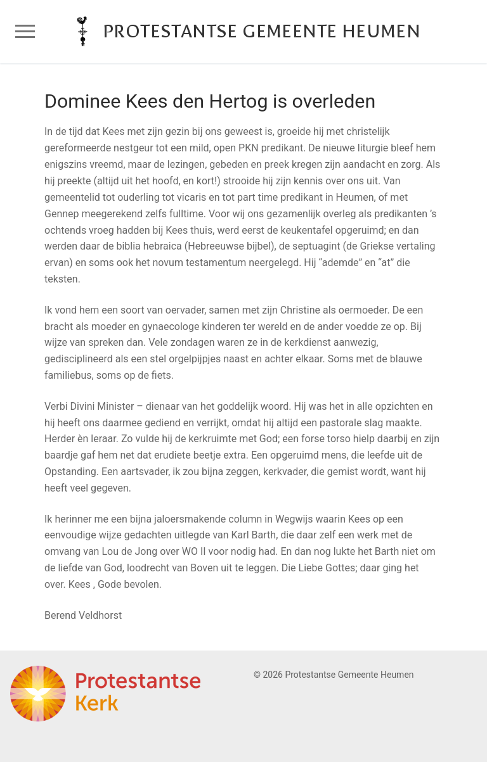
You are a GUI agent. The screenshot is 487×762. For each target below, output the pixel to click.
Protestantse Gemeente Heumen (261, 31)
